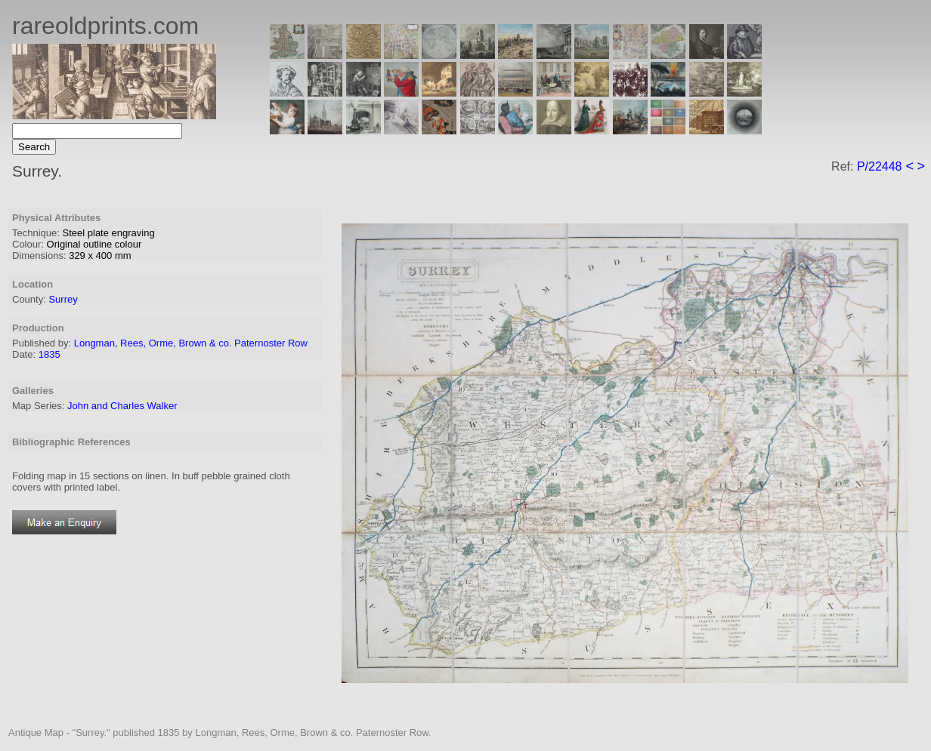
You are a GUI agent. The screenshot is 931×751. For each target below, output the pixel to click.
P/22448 (879, 166)
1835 (49, 354)
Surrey (62, 299)
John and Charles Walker (122, 405)
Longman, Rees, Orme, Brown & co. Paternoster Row (191, 343)
